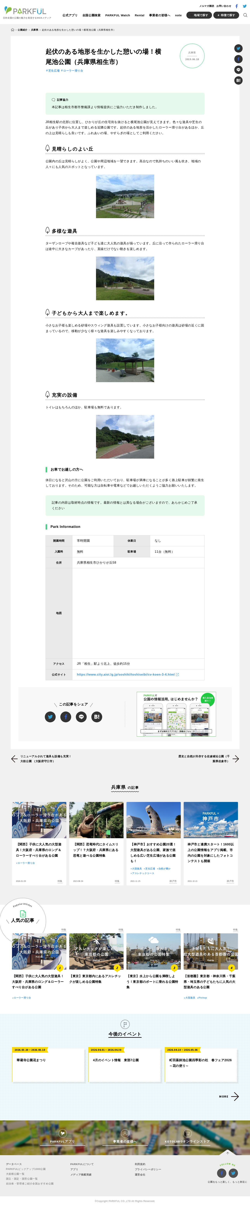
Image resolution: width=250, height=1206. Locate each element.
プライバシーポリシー (148, 1169)
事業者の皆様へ (159, 15)
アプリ (74, 1169)
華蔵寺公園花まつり (31, 1060)
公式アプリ (70, 15)
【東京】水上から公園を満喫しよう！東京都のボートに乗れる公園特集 (152, 981)
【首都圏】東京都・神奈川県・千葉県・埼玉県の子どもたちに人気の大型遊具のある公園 (209, 981)
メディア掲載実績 (81, 1174)
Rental (139, 15)
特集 (60, 881)
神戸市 (173, 881)
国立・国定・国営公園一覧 (22, 1178)
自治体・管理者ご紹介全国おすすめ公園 (30, 1183)
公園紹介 (23, 29)
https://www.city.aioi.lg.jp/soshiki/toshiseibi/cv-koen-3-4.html (126, 674)
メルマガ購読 (206, 6)
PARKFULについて (82, 1164)
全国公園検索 (91, 15)
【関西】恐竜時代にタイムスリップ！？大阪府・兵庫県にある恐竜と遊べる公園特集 (96, 850)
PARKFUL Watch (117, 15)
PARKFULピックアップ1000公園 (26, 1169)
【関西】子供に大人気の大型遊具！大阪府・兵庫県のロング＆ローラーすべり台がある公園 (38, 850)
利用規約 (140, 1164)
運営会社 (140, 1174)
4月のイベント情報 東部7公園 (116, 1060)
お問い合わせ (223, 6)
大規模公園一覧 (15, 1174)
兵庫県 (34, 29)
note (178, 15)
